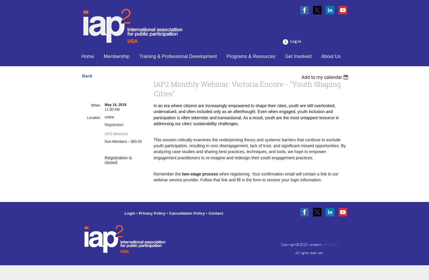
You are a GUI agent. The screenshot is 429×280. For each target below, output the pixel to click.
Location (93, 118)
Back (87, 76)
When (95, 105)
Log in (295, 41)
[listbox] (326, 77)
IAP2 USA (329, 244)
